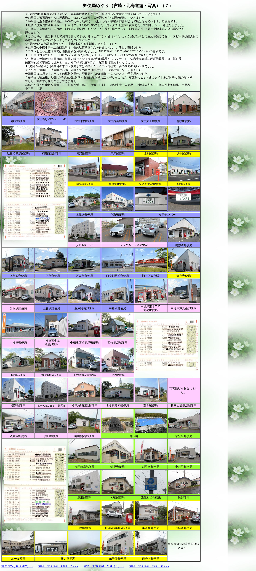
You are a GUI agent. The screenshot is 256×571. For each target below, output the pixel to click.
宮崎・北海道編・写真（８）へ (149, 566)
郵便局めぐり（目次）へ (17, 566)
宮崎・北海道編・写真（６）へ (104, 566)
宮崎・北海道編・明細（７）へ (58, 566)
